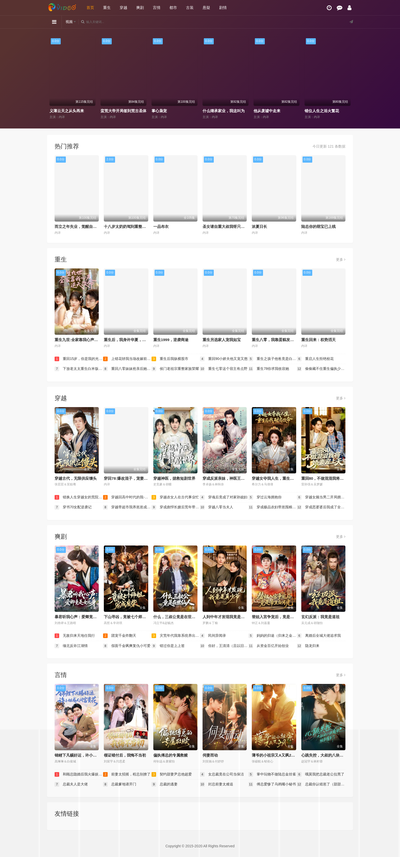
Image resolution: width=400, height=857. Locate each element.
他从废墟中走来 (267, 111)
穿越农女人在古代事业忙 (175, 497)
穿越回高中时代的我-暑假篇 (127, 497)
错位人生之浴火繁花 (322, 111)
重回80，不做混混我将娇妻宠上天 (330, 478)
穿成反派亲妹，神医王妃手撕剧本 (231, 478)
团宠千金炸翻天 (119, 635)
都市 (173, 7)
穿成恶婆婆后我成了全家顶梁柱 (321, 507)
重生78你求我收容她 (268, 369)
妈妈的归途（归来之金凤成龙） (272, 635)
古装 (190, 7)
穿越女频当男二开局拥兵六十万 (321, 497)
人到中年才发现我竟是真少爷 (227, 617)
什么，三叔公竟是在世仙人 (176, 617)
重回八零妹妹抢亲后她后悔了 (127, 369)
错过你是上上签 (168, 646)
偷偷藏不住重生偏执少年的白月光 (321, 369)
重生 (107, 7)
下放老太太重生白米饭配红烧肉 (79, 369)
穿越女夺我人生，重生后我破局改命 (282, 478)
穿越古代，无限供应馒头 (76, 478)
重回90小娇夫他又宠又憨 (224, 359)
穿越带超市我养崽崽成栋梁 (127, 507)
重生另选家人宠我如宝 (222, 339)
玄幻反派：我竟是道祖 (320, 617)
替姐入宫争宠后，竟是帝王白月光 (280, 617)
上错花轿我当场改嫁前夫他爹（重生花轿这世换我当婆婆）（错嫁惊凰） (127, 359)
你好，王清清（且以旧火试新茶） (224, 646)
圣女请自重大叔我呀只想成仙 (227, 226)
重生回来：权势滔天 (318, 339)
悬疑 (206, 7)
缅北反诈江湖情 (71, 646)
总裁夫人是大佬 (71, 784)
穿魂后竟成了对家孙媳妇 (223, 497)
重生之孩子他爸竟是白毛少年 (272, 359)
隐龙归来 (308, 646)
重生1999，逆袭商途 (171, 339)
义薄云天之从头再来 (66, 111)
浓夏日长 (259, 226)
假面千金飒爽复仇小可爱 (127, 646)
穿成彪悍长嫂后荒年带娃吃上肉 (176, 507)
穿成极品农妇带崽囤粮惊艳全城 (272, 507)
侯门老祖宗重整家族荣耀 (175, 369)
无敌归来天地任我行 (75, 635)
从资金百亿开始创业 (268, 646)
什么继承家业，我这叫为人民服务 (231, 111)
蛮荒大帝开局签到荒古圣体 (123, 111)
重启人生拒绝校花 (315, 359)
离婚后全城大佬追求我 (319, 635)
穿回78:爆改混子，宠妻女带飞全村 (133, 478)
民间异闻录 (213, 635)
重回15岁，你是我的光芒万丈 (79, 359)
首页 (90, 7)
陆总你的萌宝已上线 (318, 226)
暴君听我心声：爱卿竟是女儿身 (81, 617)
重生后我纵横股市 (170, 359)
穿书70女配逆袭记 (73, 507)
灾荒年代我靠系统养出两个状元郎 (176, 635)
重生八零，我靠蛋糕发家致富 (277, 339)
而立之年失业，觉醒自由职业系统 (83, 226)
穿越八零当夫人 (216, 507)
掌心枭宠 (159, 111)
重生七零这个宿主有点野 (223, 369)
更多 (340, 259)
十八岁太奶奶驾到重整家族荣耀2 (131, 226)
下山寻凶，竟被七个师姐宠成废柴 (132, 617)
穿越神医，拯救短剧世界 (174, 478)
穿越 (123, 7)
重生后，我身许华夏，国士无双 (130, 339)
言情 (156, 7)
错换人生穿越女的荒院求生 (79, 497)
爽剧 (140, 7)
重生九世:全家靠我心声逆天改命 (82, 339)
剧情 (223, 7)
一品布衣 (161, 226)
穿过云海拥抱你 (265, 497)
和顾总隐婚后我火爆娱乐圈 (79, 774)
